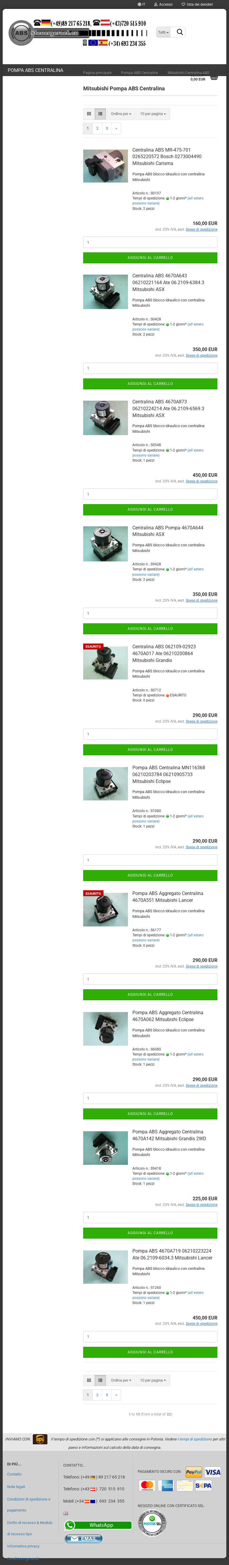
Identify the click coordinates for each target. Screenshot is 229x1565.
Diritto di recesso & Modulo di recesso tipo (29, 1528)
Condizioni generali (23, 1558)
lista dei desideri (197, 4)
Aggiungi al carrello (150, 258)
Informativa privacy (23, 1546)
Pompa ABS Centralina (35, 70)
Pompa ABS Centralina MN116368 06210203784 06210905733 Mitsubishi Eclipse (168, 774)
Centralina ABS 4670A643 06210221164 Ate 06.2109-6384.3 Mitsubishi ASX (168, 282)
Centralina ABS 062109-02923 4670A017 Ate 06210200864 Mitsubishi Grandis (164, 653)
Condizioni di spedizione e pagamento (28, 1505)
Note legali (16, 1486)
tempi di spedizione (195, 1439)
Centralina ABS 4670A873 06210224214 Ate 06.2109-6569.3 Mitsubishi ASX (168, 408)
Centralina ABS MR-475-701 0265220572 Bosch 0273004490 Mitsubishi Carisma (167, 156)
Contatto (14, 1474)
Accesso (163, 4)
